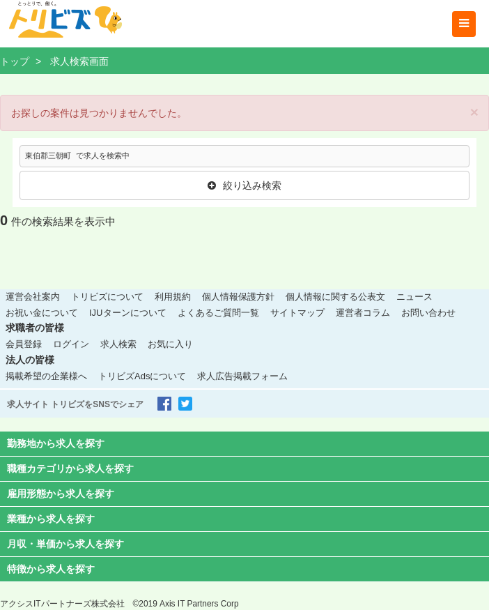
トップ (14, 61)
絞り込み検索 (244, 185)
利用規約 (173, 296)
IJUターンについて (127, 312)
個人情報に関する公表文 (335, 296)
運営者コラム (363, 312)
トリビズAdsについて (142, 376)
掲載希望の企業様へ (46, 376)
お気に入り (170, 344)
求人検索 (118, 344)
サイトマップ (297, 312)
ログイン (71, 344)
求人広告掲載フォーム (242, 376)
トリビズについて (107, 296)
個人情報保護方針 (238, 296)
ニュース (414, 296)
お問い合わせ (428, 312)
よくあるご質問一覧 (218, 312)
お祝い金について (42, 312)
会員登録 (24, 344)
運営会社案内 (33, 296)
